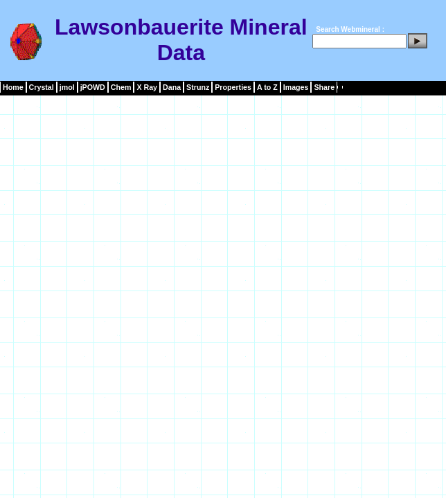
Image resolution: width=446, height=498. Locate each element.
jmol (67, 87)
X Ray (146, 87)
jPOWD (92, 87)
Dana (172, 87)
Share (324, 87)
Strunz (197, 87)
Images (296, 87)
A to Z (267, 87)
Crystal (41, 87)
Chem (121, 87)
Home (13, 87)
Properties (233, 87)
